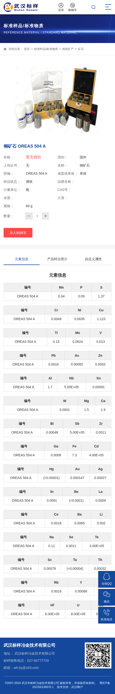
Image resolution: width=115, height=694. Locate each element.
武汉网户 (77, 687)
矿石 (81, 49)
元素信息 (22, 261)
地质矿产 (68, 49)
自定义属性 (93, 259)
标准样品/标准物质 (46, 49)
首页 (27, 49)
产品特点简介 (57, 259)
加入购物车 (18, 233)
